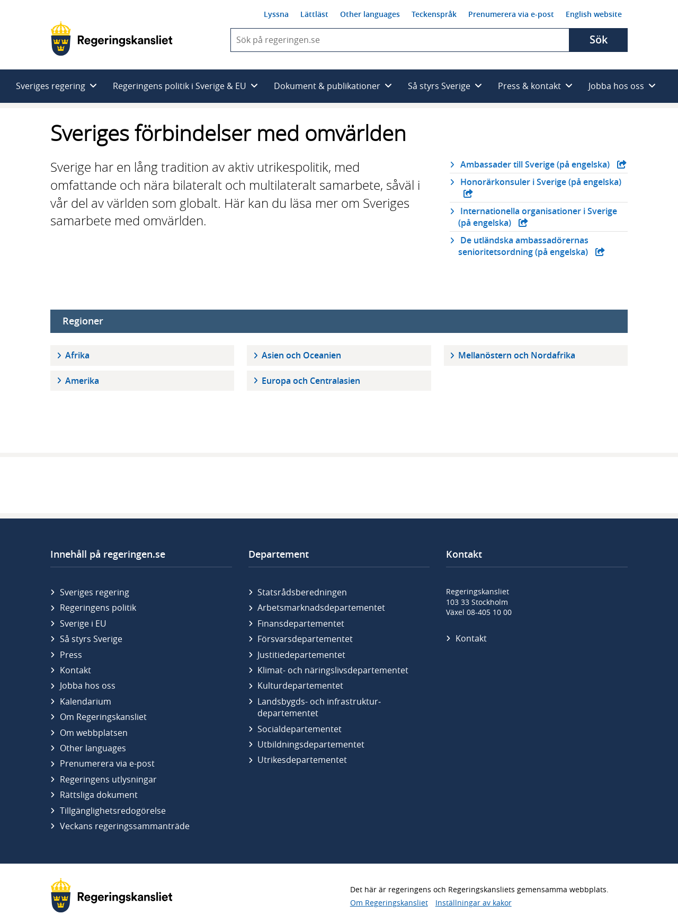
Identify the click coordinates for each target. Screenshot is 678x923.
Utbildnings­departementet (310, 744)
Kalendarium (85, 701)
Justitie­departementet (301, 655)
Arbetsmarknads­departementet (321, 607)
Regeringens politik (98, 607)
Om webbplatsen (94, 733)
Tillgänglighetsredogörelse (113, 810)
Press (71, 655)
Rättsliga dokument (99, 795)
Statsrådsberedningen (302, 592)
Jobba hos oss (87, 685)
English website (594, 14)
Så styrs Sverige (91, 639)
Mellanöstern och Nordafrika (516, 355)
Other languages (370, 14)
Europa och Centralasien (311, 380)
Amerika (82, 380)
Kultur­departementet (300, 685)
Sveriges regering (94, 592)
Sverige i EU (83, 623)
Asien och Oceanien (301, 355)
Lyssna (276, 14)
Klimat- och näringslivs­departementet (332, 670)
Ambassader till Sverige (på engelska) (535, 164)
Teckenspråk (434, 14)
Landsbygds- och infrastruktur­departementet (319, 707)
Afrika (77, 355)
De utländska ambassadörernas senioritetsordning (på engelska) (524, 246)
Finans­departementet (300, 623)
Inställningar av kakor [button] (473, 903)
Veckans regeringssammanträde (125, 826)
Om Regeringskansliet (103, 717)
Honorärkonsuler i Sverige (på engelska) (539, 182)
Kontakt (75, 670)
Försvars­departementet (305, 639)
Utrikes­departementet (302, 760)
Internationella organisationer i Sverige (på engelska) (537, 216)
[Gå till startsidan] (111, 38)
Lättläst (314, 14)
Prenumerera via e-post (511, 14)
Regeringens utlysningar (108, 779)
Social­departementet (299, 729)
